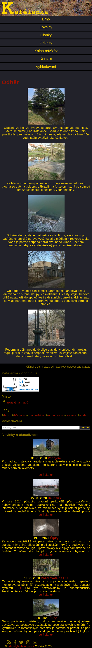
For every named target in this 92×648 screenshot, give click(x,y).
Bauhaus (54, 498)
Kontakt (46, 59)
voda (83, 415)
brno (7, 415)
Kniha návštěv (46, 51)
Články (46, 35)
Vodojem (54, 458)
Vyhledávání (46, 67)
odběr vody (55, 415)
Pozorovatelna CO (54, 578)
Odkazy (46, 43)
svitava (71, 415)
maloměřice (36, 415)
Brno (46, 19)
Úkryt (53, 618)
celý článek (46, 474)
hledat (85, 427)
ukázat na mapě (15, 402)
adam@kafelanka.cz (21, 646)
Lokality (46, 27)
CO (18, 588)
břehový (19, 415)
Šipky (54, 538)
